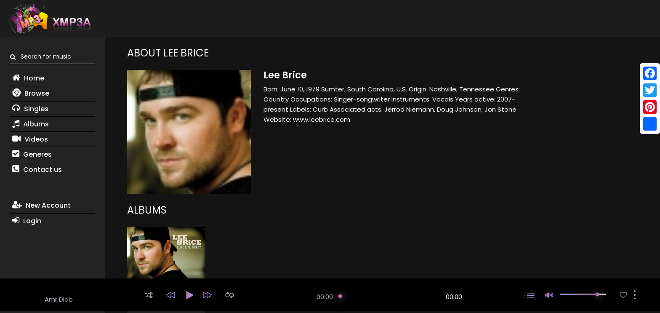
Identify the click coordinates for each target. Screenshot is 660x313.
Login (26, 221)
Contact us (37, 169)
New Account (41, 205)
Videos (30, 139)
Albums (30, 124)
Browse (30, 93)
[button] (149, 295)
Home (28, 78)
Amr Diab (59, 299)
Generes (32, 154)
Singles (30, 109)
